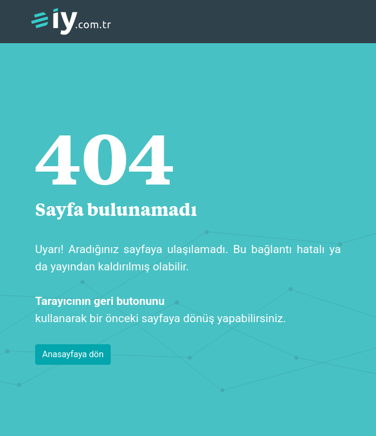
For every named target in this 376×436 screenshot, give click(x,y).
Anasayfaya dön (73, 354)
